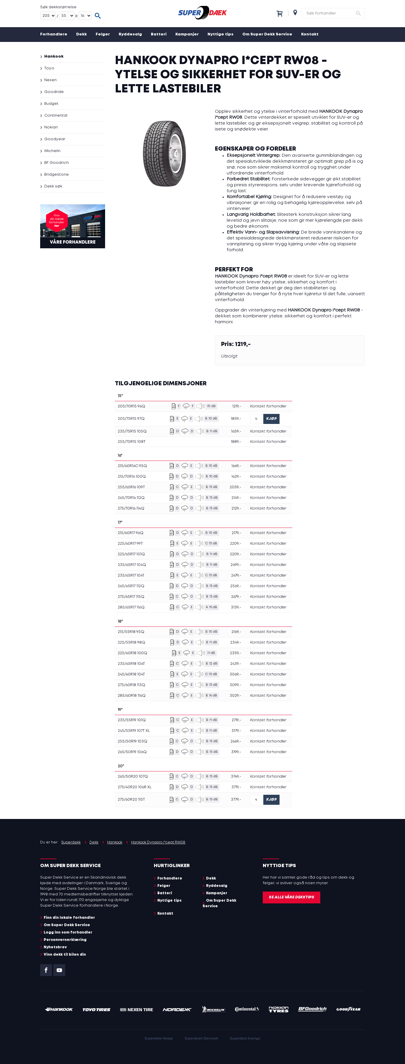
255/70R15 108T (132, 441)
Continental (55, 115)
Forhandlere (53, 34)
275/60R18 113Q (131, 685)
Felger (103, 34)
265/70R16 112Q (131, 498)
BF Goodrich (56, 162)
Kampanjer (187, 34)
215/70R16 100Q (132, 476)
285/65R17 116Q (131, 607)
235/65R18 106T (131, 663)
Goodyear (54, 139)
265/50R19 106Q (132, 752)
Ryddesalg (130, 34)
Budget (51, 103)
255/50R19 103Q (132, 741)
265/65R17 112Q (131, 586)
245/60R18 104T (131, 674)
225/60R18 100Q (132, 653)
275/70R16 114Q (131, 508)
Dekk (81, 34)
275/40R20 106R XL (134, 787)
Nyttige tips (220, 34)
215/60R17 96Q (130, 533)
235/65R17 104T (131, 575)
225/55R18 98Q (131, 642)
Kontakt (310, 34)
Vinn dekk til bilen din (65, 954)
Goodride (54, 92)
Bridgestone (56, 174)
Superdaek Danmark (201, 1038)
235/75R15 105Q (132, 431)
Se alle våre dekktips (291, 897)
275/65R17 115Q (131, 596)
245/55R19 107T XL (134, 730)
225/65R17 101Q (131, 554)
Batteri (158, 34)
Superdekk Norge (159, 1038)
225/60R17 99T (130, 543)
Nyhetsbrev (55, 947)
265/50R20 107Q (133, 776)
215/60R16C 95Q (132, 466)
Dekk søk (53, 186)
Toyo (49, 68)
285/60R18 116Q (132, 695)
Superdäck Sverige (245, 1038)
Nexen (50, 80)
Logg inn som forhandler (68, 932)
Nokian (51, 127)
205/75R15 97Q (131, 418)
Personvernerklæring (65, 939)
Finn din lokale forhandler (69, 917)
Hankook (53, 56)
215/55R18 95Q (131, 632)
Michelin (52, 151)
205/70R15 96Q (131, 406)
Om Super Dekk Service (267, 34)
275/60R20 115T (131, 799)
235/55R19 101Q (132, 720)
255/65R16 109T (131, 487)
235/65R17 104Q (132, 565)
